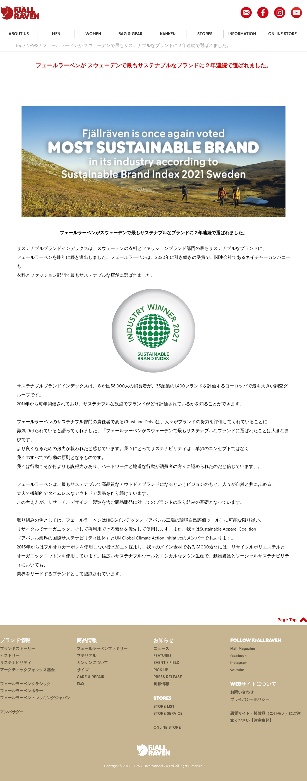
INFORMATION (242, 33)
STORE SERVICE (168, 713)
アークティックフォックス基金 (27, 670)
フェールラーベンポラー (21, 690)
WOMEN (93, 33)
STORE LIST (164, 706)
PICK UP (161, 670)
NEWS (32, 45)
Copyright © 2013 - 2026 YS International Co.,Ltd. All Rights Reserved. (153, 766)
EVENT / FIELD (166, 662)
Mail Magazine (242, 648)
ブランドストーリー (17, 648)
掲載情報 (161, 683)
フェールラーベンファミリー (102, 648)
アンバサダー (11, 712)
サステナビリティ (15, 662)
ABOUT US (19, 33)
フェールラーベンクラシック (25, 683)
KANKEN (168, 33)
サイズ (82, 670)
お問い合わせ (242, 692)
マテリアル (86, 655)
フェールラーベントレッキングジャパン (35, 697)
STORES (204, 33)
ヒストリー (10, 655)
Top (18, 45)
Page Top (287, 620)
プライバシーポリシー (249, 699)
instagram (238, 662)
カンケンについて (92, 662)
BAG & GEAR (130, 33)
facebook (238, 655)
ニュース (161, 648)
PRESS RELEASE (168, 676)
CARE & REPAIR (90, 676)
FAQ (80, 683)
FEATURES (163, 655)
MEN (56, 33)
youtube (237, 670)
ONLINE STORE (282, 33)
